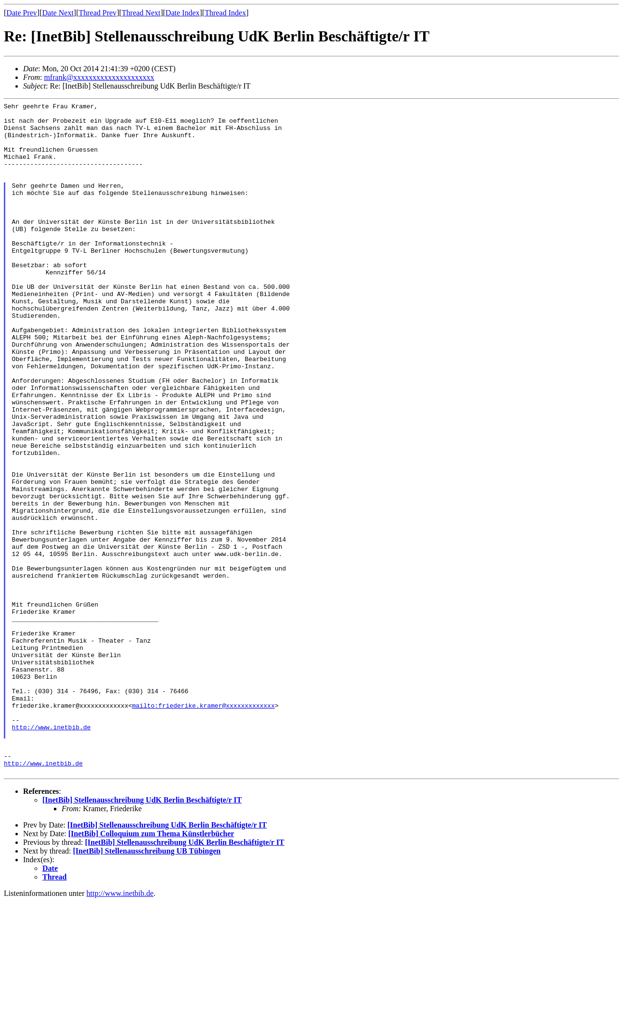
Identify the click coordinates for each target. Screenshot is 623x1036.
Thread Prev (97, 13)
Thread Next (141, 13)
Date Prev (21, 13)
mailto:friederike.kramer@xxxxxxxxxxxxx (203, 826)
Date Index (183, 13)
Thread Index (225, 13)
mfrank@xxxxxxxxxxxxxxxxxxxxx (99, 77)
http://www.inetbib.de (51, 852)
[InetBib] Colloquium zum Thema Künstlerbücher (151, 968)
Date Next (58, 13)
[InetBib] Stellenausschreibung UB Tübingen (147, 985)
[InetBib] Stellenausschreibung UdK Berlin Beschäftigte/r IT (142, 934)
